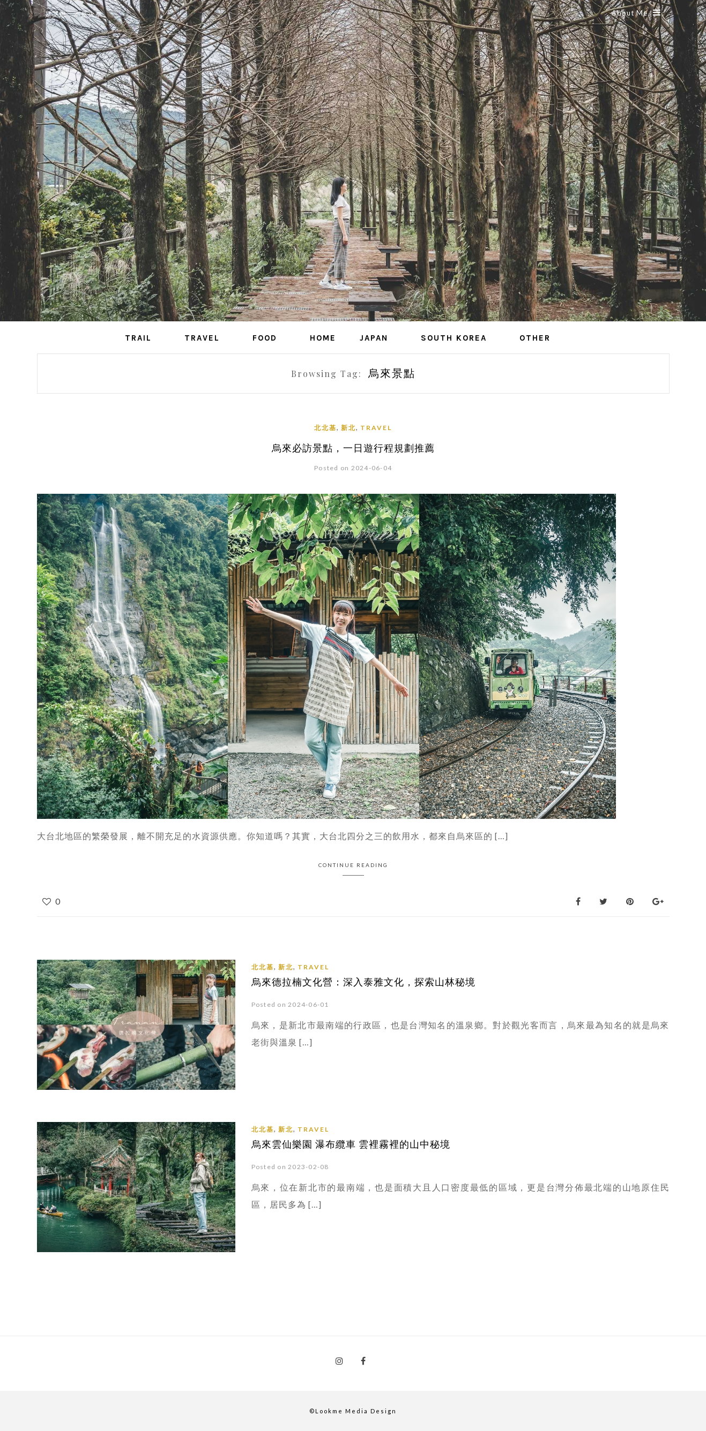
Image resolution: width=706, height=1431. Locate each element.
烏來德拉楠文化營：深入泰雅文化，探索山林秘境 (363, 981)
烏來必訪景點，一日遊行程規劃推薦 (353, 447)
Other (535, 338)
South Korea (454, 338)
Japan (374, 338)
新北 (348, 428)
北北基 (325, 428)
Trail (138, 338)
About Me (636, 13)
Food (264, 338)
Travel (202, 338)
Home (323, 338)
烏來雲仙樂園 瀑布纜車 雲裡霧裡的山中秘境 (350, 1143)
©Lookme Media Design (353, 1410)
